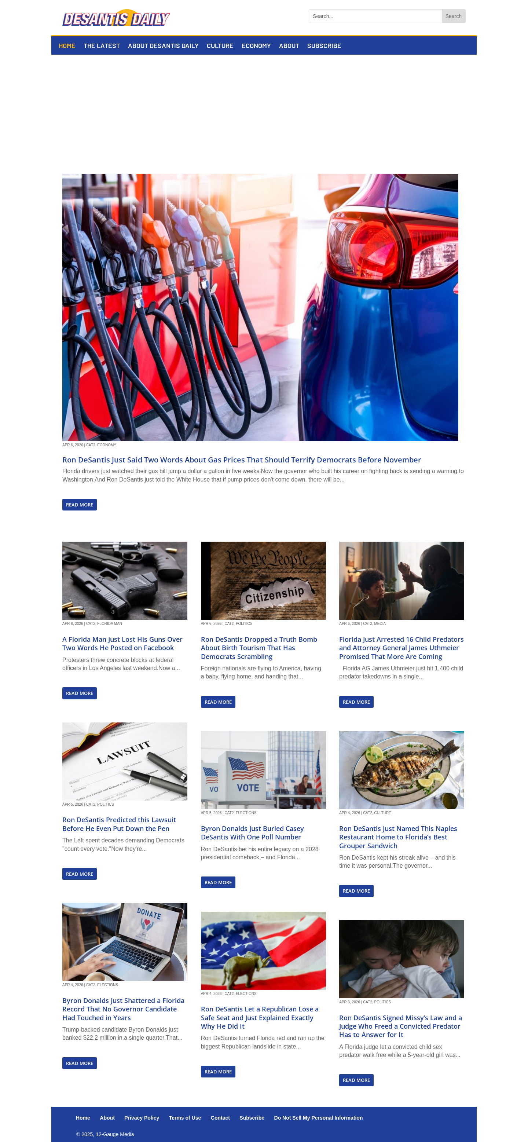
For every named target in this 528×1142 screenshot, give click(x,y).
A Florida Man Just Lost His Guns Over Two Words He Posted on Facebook (122, 643)
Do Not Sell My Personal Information (318, 1118)
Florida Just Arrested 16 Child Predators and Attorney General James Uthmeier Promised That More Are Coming (401, 648)
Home (67, 46)
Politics (105, 804)
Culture (220, 46)
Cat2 (90, 445)
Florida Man (109, 624)
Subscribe (324, 46)
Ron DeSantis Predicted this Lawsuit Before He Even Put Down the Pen (119, 823)
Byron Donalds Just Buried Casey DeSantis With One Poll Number (252, 832)
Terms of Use (185, 1118)
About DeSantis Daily (163, 46)
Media (380, 624)
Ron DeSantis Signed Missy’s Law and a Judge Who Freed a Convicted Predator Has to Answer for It (400, 1026)
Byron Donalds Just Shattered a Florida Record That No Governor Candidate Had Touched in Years (123, 1009)
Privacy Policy (141, 1118)
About (289, 46)
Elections (107, 985)
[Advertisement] (264, 109)
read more (79, 504)
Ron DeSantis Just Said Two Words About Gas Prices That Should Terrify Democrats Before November (241, 460)
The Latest (102, 46)
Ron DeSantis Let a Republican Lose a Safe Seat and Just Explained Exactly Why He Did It (260, 1017)
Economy (256, 46)
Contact (220, 1118)
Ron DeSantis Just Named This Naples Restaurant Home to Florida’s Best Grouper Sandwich (398, 837)
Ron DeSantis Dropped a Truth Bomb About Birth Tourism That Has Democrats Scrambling (259, 648)
